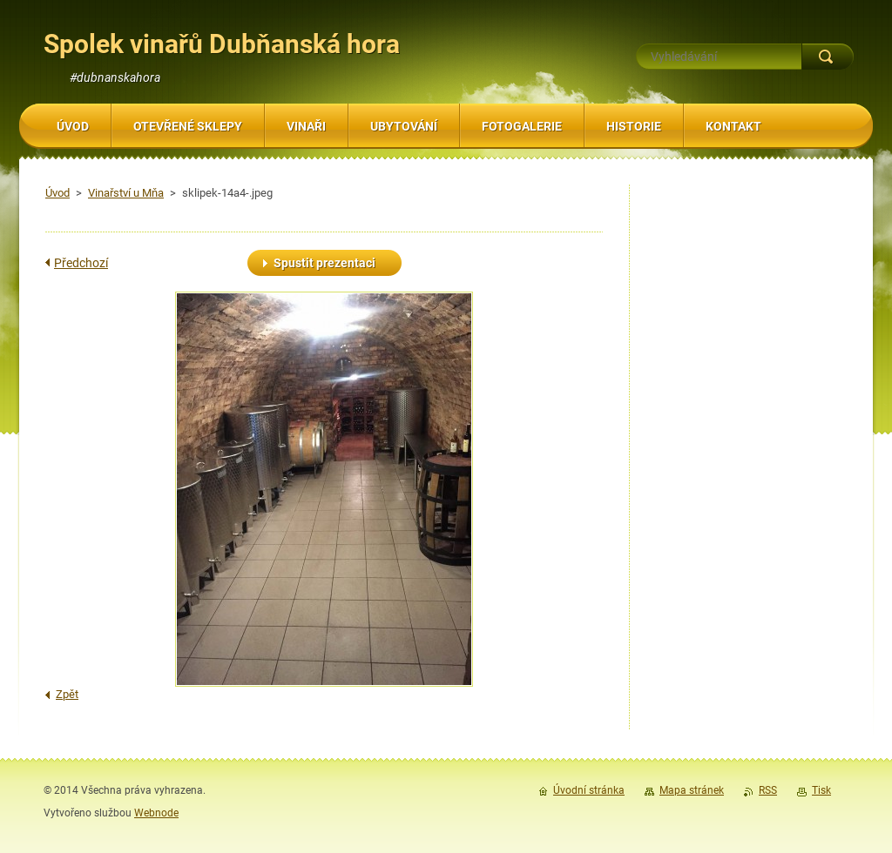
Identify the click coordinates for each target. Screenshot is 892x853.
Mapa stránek (691, 790)
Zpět (67, 694)
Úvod (57, 192)
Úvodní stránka (589, 790)
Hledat (827, 57)
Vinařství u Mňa (126, 192)
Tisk (821, 790)
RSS (768, 790)
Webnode (156, 813)
